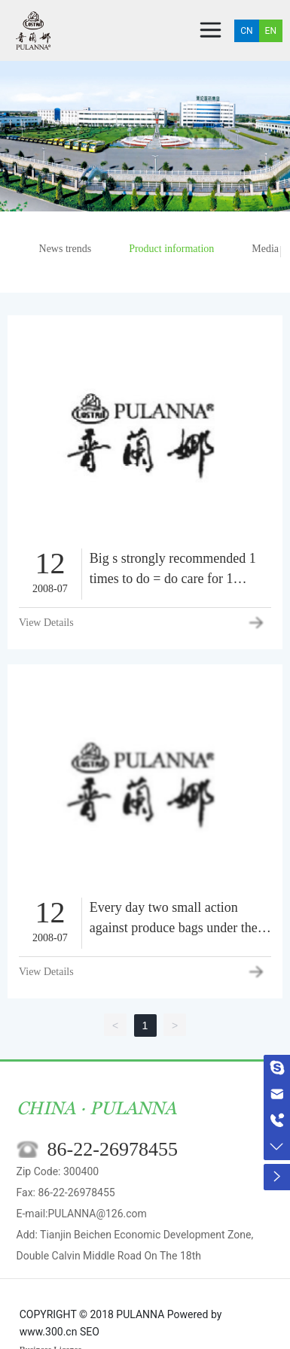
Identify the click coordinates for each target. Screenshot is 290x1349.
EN (270, 31)
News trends (65, 248)
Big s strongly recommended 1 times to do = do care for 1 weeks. (173, 578)
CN (246, 31)
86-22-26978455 (112, 1149)
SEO (89, 1332)
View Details (46, 622)
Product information (171, 248)
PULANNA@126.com (96, 1214)
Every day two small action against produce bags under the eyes (174, 928)
